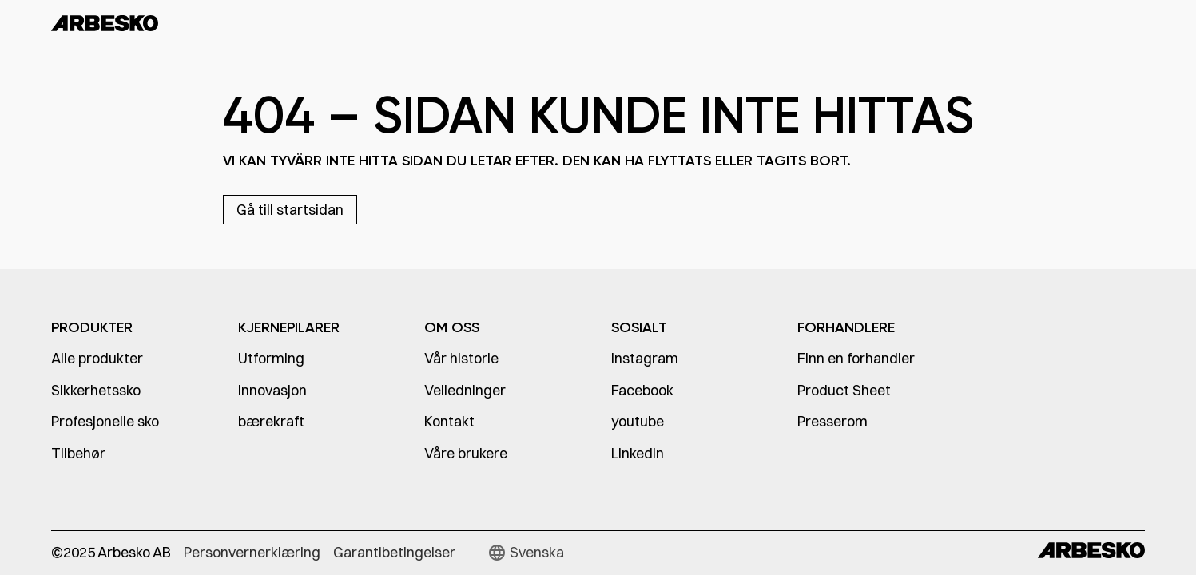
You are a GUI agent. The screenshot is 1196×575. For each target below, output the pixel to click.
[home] (142, 22)
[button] (525, 552)
